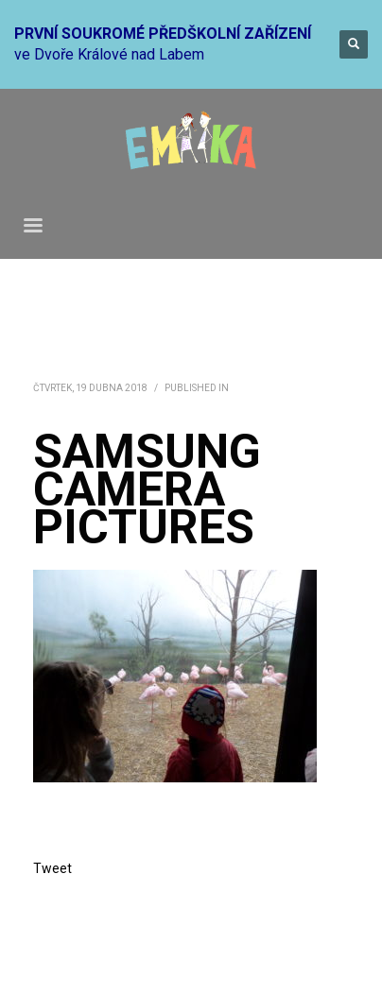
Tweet (52, 868)
